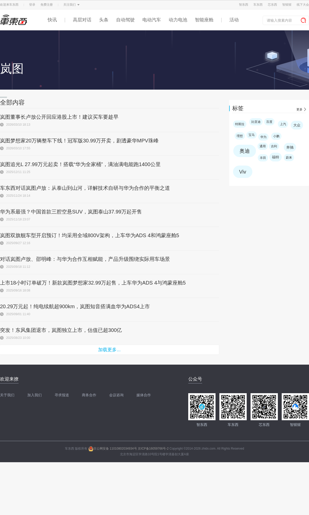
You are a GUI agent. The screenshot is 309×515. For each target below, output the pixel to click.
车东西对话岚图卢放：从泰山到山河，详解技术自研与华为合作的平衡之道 (85, 188)
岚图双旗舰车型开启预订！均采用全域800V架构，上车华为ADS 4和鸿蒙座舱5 (89, 235)
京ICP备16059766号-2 (153, 448)
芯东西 (272, 4)
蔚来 (289, 157)
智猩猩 (286, 4)
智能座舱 (204, 19)
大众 (297, 125)
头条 (103, 19)
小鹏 (276, 136)
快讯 (52, 19)
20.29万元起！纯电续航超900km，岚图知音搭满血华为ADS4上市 (75, 306)
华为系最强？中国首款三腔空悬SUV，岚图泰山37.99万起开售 (71, 211)
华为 (263, 137)
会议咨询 (116, 395)
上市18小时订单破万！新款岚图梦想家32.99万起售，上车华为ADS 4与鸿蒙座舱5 (93, 283)
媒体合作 (143, 395)
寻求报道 (62, 395)
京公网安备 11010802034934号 (112, 448)
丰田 (263, 158)
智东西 (243, 4)
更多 (299, 109)
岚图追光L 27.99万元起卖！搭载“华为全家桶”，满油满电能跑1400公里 (80, 164)
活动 (234, 19)
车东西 (258, 4)
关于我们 (7, 395)
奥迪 (244, 151)
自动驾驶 (125, 19)
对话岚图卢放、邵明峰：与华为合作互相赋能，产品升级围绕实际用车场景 (85, 259)
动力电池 (178, 19)
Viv (242, 172)
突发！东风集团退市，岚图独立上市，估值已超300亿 (61, 330)
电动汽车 (151, 19)
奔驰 (290, 147)
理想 (240, 136)
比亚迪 (256, 122)
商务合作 (89, 395)
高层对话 (82, 19)
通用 (263, 146)
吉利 (274, 146)
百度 (269, 122)
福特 (275, 157)
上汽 (283, 124)
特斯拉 (239, 124)
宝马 (251, 135)
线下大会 (303, 4)
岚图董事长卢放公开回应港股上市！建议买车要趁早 (59, 117)
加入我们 (34, 395)
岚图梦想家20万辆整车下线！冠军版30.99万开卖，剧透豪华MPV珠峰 (79, 140)
